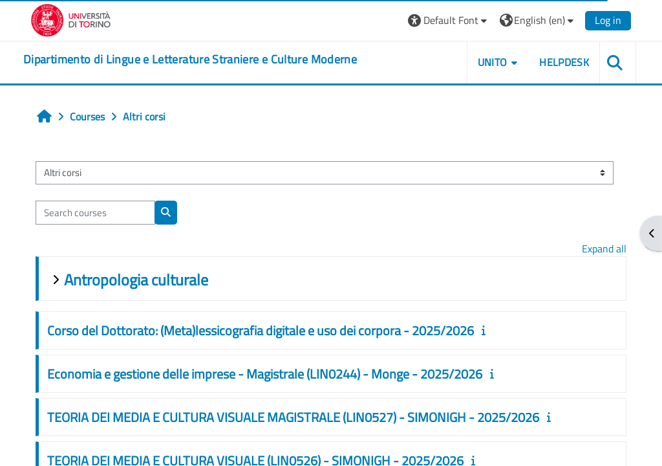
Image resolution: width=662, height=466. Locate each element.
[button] (449, 20)
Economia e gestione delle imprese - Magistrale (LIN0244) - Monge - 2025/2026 (264, 374)
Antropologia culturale (136, 279)
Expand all (604, 248)
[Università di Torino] (70, 19)
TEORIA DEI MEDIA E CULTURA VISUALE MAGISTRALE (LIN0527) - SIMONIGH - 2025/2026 (293, 417)
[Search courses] (95, 212)
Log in (608, 20)
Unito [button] (492, 62)
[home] (190, 59)
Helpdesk (564, 62)
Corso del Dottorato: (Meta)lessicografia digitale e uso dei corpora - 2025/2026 (260, 330)
